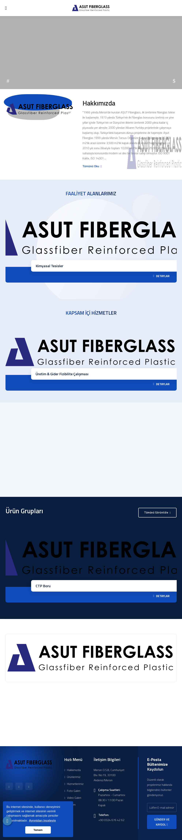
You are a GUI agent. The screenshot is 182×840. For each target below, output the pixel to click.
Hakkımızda (72, 770)
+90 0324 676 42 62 (111, 820)
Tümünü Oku (91, 166)
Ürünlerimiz (72, 777)
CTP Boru (43, 586)
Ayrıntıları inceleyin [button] (42, 820)
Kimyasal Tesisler (49, 266)
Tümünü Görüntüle (157, 512)
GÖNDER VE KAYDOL (162, 822)
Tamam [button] (37, 830)
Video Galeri (72, 797)
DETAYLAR (161, 276)
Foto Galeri (72, 791)
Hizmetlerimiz (73, 784)
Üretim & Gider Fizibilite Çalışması (62, 374)
